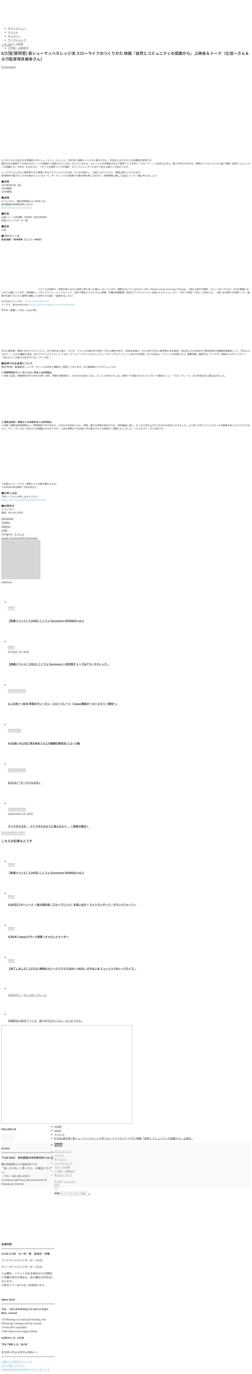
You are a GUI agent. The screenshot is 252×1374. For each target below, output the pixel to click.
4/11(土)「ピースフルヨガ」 (24, 783)
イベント (6, 45)
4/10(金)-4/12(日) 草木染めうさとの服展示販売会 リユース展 (44, 743)
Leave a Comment (12, 538)
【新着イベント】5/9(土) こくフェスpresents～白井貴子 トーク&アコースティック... (58, 664)
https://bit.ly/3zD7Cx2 (37, 301)
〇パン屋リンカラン (13, 1365)
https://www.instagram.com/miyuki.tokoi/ (52, 304)
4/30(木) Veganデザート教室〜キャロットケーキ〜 (38, 937)
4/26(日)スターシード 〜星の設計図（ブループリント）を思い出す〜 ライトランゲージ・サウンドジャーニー (72, 904)
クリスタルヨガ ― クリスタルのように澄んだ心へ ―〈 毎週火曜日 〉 (48, 826)
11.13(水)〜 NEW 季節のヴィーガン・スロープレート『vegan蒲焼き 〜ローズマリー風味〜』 (63, 704)
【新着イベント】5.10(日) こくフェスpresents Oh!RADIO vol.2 (46, 621)
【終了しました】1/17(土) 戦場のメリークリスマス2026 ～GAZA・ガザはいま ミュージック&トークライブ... (72, 968)
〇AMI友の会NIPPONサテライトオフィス (25, 1369)
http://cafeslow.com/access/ (16, 207)
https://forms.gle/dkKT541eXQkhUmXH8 (23, 499)
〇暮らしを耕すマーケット (17, 1362)
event (11, 865)
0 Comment (8, 67)
